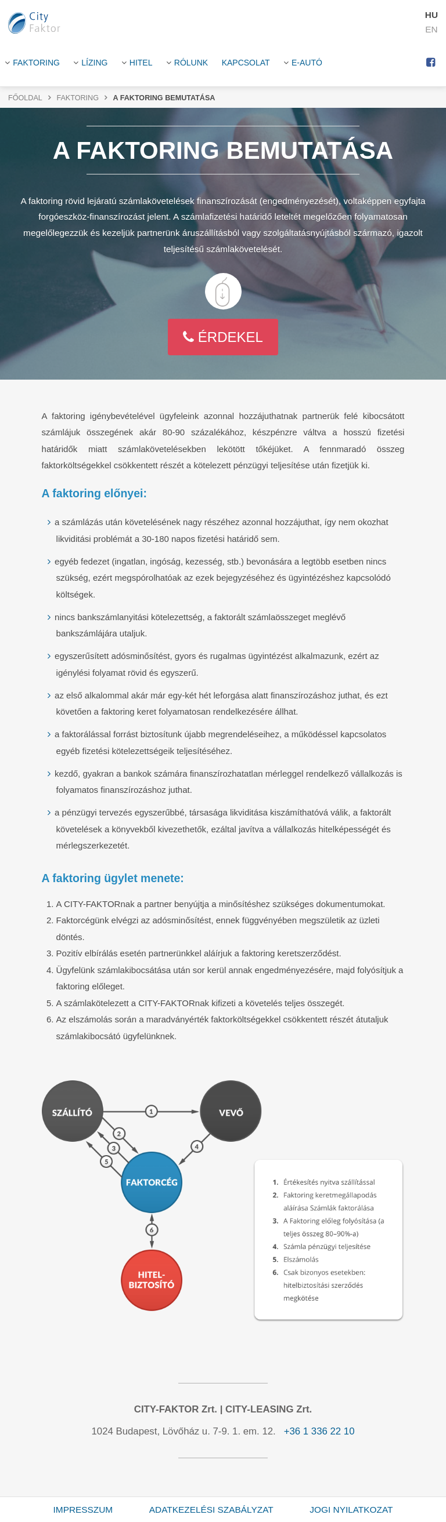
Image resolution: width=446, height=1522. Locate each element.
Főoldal (25, 98)
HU (431, 15)
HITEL (141, 63)
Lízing (94, 63)
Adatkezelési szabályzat (211, 1509)
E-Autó (307, 63)
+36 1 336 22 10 (319, 1431)
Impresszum (83, 1509)
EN (431, 29)
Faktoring (36, 63)
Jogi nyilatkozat (351, 1509)
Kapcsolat (246, 63)
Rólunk (191, 63)
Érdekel (223, 337)
